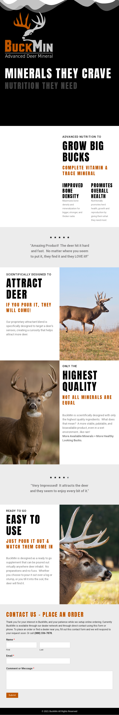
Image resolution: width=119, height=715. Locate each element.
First (8, 650)
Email (10, 655)
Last (41, 650)
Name (10, 639)
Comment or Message (20, 668)
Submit (12, 695)
